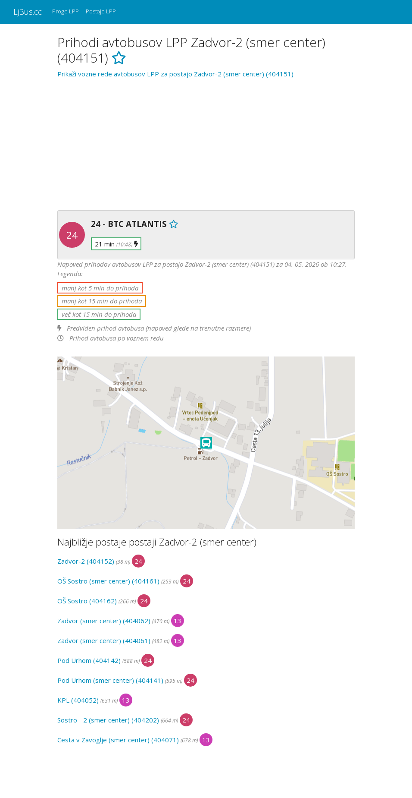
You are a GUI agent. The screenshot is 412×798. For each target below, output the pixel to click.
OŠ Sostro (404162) (87, 600)
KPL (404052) (78, 700)
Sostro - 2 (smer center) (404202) (108, 720)
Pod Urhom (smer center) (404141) (110, 680)
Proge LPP (65, 11)
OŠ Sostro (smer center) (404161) (108, 581)
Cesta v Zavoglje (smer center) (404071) (118, 739)
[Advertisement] (206, 142)
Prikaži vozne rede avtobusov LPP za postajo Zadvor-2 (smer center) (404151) (175, 73)
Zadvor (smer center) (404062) (103, 620)
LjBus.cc (27, 11)
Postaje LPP (101, 11)
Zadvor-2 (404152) (85, 561)
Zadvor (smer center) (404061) (103, 640)
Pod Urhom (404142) (89, 660)
